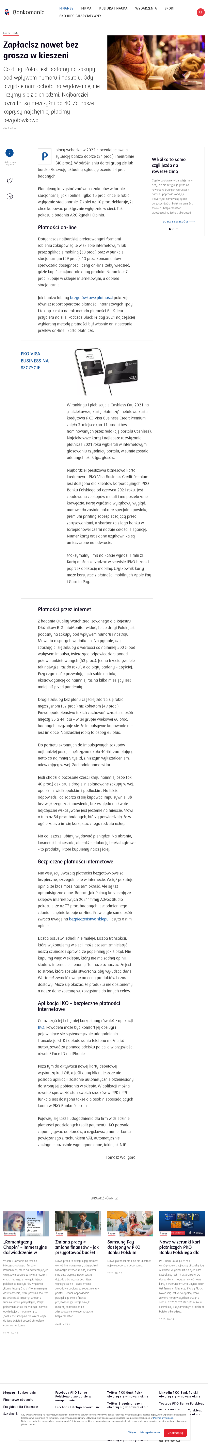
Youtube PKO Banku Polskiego (181, 1403)
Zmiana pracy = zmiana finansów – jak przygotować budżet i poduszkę (77, 1252)
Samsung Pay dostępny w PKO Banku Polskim (124, 1252)
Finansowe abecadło (18, 1400)
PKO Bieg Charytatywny (80, 16)
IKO (41, 1032)
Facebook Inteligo (77, 1409)
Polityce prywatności (163, 1418)
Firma (86, 8)
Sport (170, 8)
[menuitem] (66, 8)
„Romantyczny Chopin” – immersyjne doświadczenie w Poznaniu (25, 1252)
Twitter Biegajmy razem (128, 1405)
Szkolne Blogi (13, 1413)
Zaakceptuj (175, 1433)
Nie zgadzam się (150, 1432)
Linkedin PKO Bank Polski (180, 1394)
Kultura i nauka (113, 8)
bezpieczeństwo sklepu (89, 924)
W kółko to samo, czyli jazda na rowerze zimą (169, 170)
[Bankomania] (24, 12)
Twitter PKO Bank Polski (128, 1394)
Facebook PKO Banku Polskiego (73, 1396)
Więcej (132, 1432)
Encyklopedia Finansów (20, 1407)
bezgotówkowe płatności (91, 302)
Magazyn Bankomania (19, 1392)
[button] (201, 12)
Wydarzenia (146, 8)
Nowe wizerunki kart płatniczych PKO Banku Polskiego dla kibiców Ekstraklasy (179, 1252)
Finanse (66, 8)
